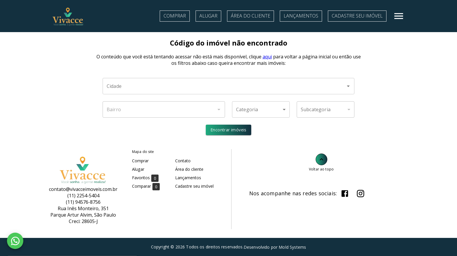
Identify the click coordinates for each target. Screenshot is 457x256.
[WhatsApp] (15, 241)
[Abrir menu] (398, 16)
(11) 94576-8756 (83, 202)
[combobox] (228, 86)
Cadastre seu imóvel (357, 16)
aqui (267, 56)
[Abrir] (348, 86)
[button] (261, 109)
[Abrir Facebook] (344, 193)
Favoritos (145, 178)
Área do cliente (250, 16)
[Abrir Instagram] (360, 193)
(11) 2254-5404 (83, 195)
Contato (183, 160)
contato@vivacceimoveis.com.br (83, 189)
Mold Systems (292, 247)
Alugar (208, 16)
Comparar (146, 186)
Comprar (175, 16)
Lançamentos (301, 16)
